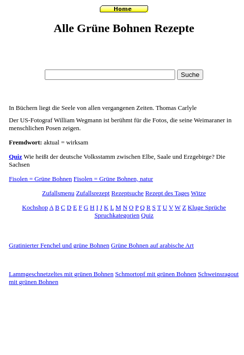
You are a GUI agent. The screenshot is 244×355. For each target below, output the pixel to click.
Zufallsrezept (93, 193)
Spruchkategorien (117, 215)
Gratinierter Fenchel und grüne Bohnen (59, 245)
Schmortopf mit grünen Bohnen (155, 274)
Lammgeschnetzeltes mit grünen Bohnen (61, 274)
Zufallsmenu (58, 193)
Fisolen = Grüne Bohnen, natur (113, 178)
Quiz (15, 156)
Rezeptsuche (127, 193)
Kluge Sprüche (207, 207)
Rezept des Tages (167, 193)
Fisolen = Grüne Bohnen (40, 178)
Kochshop (35, 207)
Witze (198, 193)
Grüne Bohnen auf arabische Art (152, 245)
